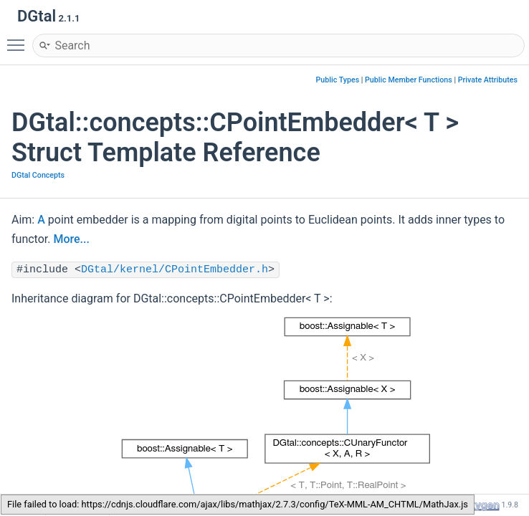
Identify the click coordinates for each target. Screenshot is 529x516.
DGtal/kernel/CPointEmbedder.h (174, 270)
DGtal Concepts (38, 175)
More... (71, 239)
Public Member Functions (408, 80)
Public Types (338, 80)
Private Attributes (488, 80)
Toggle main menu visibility (19, 39)
